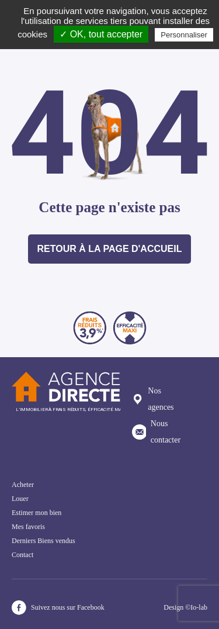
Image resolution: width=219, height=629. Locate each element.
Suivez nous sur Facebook (58, 607)
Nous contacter (156, 431)
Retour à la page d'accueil (109, 249)
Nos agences (153, 399)
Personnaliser (184, 34)
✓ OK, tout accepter (101, 34)
